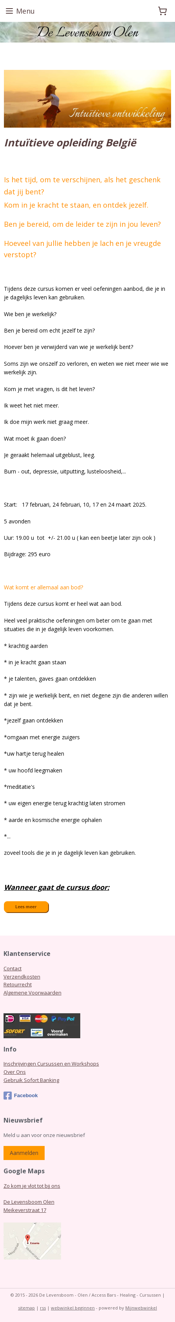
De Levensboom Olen (29, 1201)
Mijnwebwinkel (141, 1308)
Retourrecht (18, 984)
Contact (13, 968)
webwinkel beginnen (73, 1308)
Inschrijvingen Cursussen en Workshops (51, 1063)
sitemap (26, 1308)
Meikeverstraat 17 (25, 1209)
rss (43, 1308)
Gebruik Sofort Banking (31, 1080)
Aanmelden (24, 1153)
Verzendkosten (22, 976)
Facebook (21, 1095)
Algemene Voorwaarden (32, 992)
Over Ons (15, 1071)
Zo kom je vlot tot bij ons (32, 1185)
